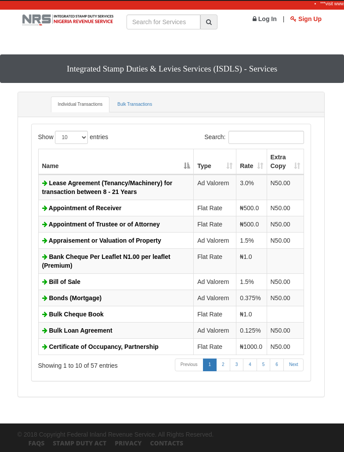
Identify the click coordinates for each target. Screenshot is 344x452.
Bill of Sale (61, 281)
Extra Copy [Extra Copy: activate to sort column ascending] (278, 161)
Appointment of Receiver (82, 208)
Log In (265, 18)
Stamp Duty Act (79, 443)
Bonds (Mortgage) (72, 297)
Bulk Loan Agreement (77, 330)
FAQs (37, 443)
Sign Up (306, 18)
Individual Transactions (80, 104)
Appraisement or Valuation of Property (101, 240)
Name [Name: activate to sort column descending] (50, 165)
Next (293, 364)
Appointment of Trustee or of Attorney (101, 224)
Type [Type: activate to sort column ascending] (204, 165)
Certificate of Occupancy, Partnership (100, 346)
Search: (254, 137)
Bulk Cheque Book (73, 314)
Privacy (128, 443)
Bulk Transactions (134, 104)
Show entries (73, 137)
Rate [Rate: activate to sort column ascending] (246, 165)
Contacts (166, 443)
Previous (189, 364)
